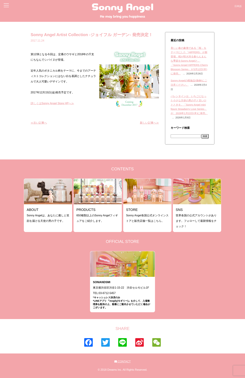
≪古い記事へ (39, 122)
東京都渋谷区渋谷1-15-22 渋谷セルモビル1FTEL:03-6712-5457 (122, 295)
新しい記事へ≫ (149, 122)
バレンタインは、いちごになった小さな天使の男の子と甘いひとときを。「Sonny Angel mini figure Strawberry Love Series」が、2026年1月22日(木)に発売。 (189, 105)
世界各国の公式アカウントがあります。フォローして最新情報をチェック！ (196, 218)
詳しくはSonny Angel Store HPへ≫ (52, 103)
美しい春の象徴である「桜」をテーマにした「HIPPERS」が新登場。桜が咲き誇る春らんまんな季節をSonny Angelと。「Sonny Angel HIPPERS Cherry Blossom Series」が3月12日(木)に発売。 (189, 61)
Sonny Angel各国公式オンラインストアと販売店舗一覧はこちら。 (147, 215)
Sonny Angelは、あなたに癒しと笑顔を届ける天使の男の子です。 (48, 215)
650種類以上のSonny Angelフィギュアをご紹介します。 (97, 215)
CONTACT (122, 361)
